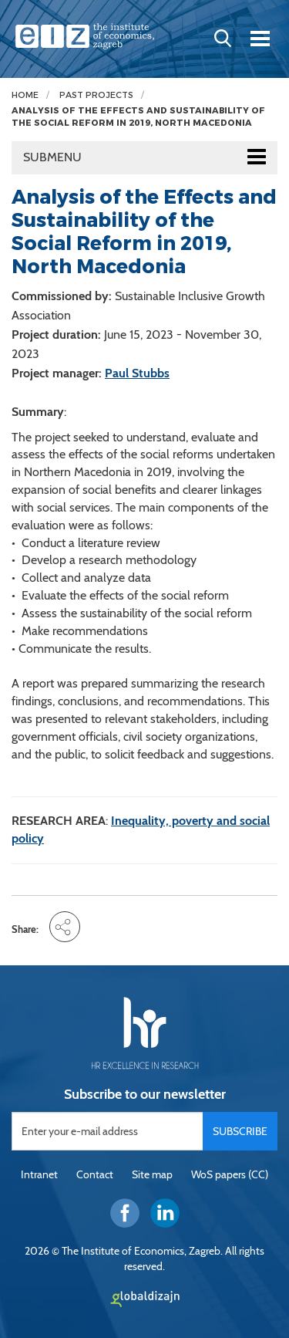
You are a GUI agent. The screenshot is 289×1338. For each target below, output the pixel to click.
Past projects (96, 95)
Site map (152, 1174)
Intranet (39, 1174)
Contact (94, 1174)
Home (25, 95)
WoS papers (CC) (229, 1174)
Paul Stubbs (137, 373)
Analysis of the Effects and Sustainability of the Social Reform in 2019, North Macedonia (138, 117)
